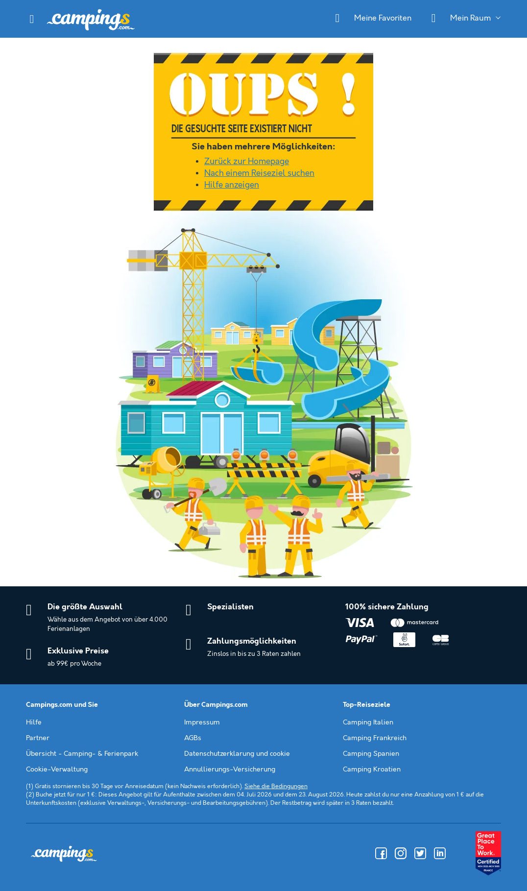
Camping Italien (368, 722)
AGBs (192, 738)
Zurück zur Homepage (246, 162)
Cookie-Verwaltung (57, 769)
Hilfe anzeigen (231, 185)
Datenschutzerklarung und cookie (237, 754)
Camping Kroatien (372, 769)
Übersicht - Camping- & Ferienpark (82, 754)
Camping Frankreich (375, 738)
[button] (32, 19)
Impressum (202, 722)
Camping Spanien (371, 754)
